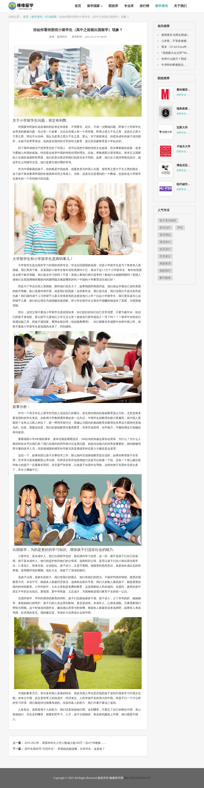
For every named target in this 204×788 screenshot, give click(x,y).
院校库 (113, 6)
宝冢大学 (182, 127)
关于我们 (180, 6)
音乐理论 (165, 234)
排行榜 (144, 6)
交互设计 (165, 249)
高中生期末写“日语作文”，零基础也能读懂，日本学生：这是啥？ (65, 748)
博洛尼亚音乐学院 (188, 165)
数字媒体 (165, 277)
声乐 (180, 227)
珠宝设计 (165, 242)
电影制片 (165, 270)
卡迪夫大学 (183, 146)
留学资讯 (161, 6)
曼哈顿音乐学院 (186, 89)
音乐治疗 (165, 227)
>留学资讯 (36, 16)
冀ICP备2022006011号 (137, 777)
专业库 (129, 6)
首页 (78, 6)
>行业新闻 (50, 16)
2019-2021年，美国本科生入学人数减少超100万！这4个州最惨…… (65, 742)
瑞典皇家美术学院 (188, 108)
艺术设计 (165, 256)
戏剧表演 (165, 263)
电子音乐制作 (168, 220)
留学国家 (95, 6)
